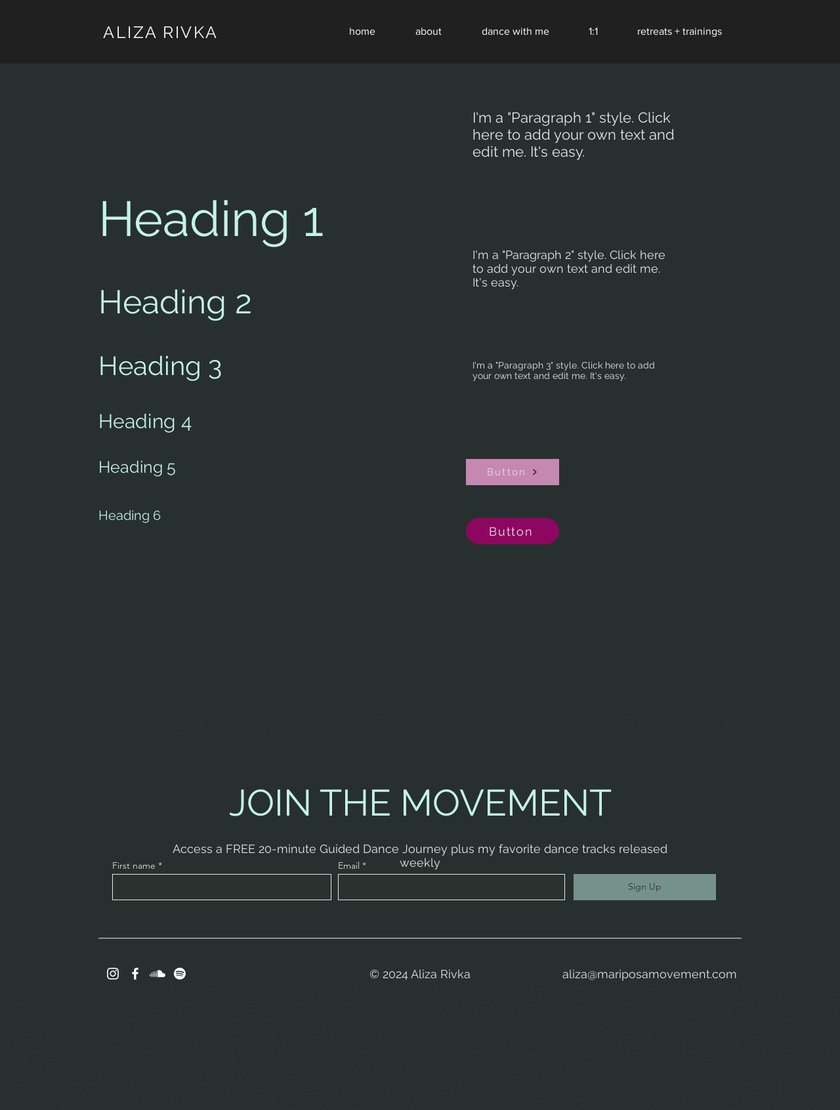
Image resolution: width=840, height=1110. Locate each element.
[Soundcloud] (157, 973)
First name (134, 865)
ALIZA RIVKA (161, 32)
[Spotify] (180, 973)
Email (349, 865)
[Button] (512, 472)
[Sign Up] (645, 887)
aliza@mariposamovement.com (649, 974)
